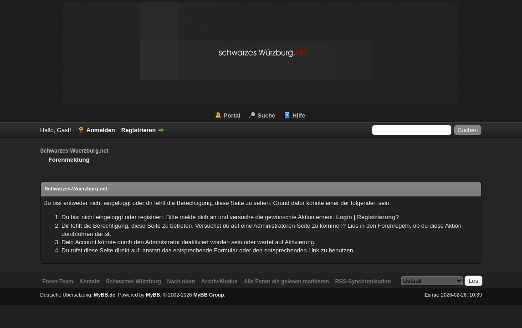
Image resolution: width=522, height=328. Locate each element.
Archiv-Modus (219, 281)
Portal (232, 115)
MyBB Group (208, 294)
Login (344, 217)
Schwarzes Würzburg (133, 281)
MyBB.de (104, 294)
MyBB (153, 294)
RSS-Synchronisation (363, 281)
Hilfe (298, 115)
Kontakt (89, 281)
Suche (266, 115)
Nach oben (181, 281)
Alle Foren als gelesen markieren (286, 281)
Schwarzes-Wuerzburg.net (74, 151)
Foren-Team (57, 281)
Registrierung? (378, 217)
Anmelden (101, 130)
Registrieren (138, 130)
